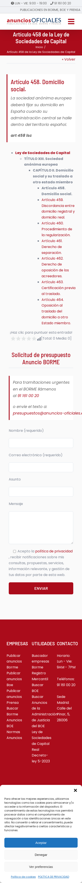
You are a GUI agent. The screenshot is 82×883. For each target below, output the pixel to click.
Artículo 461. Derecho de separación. (52, 246)
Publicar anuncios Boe (14, 679)
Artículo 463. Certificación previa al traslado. (58, 287)
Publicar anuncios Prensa (14, 696)
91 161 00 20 (62, 3)
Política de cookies (23, 877)
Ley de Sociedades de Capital (42, 152)
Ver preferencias (41, 867)
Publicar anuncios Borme (14, 661)
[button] (75, 790)
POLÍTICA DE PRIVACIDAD (53, 877)
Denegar (41, 855)
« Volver (68, 59)
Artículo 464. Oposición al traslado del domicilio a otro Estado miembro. (56, 311)
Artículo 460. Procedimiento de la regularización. (57, 229)
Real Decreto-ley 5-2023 (41, 755)
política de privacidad (54, 551)
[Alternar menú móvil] (71, 21)
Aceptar (41, 843)
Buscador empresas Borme (40, 661)
